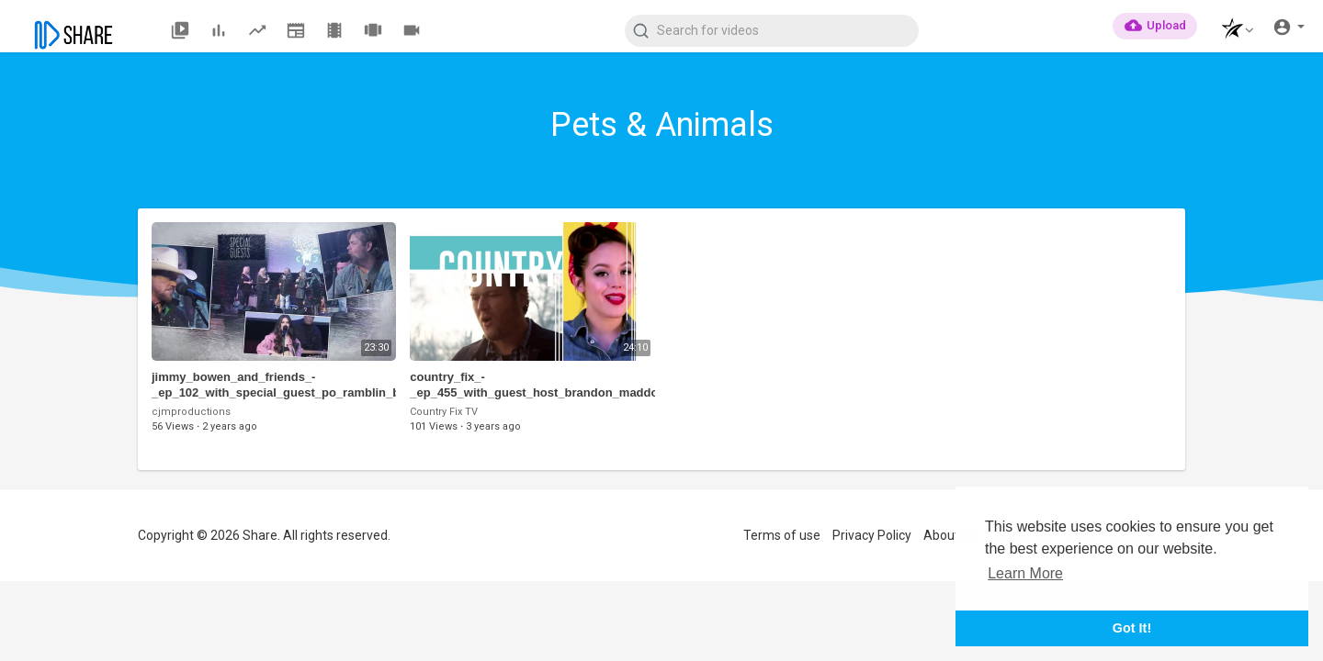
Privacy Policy (871, 535)
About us (949, 535)
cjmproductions (191, 412)
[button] (1232, 31)
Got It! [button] (1132, 628)
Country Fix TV (444, 412)
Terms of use (781, 535)
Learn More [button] (1025, 573)
